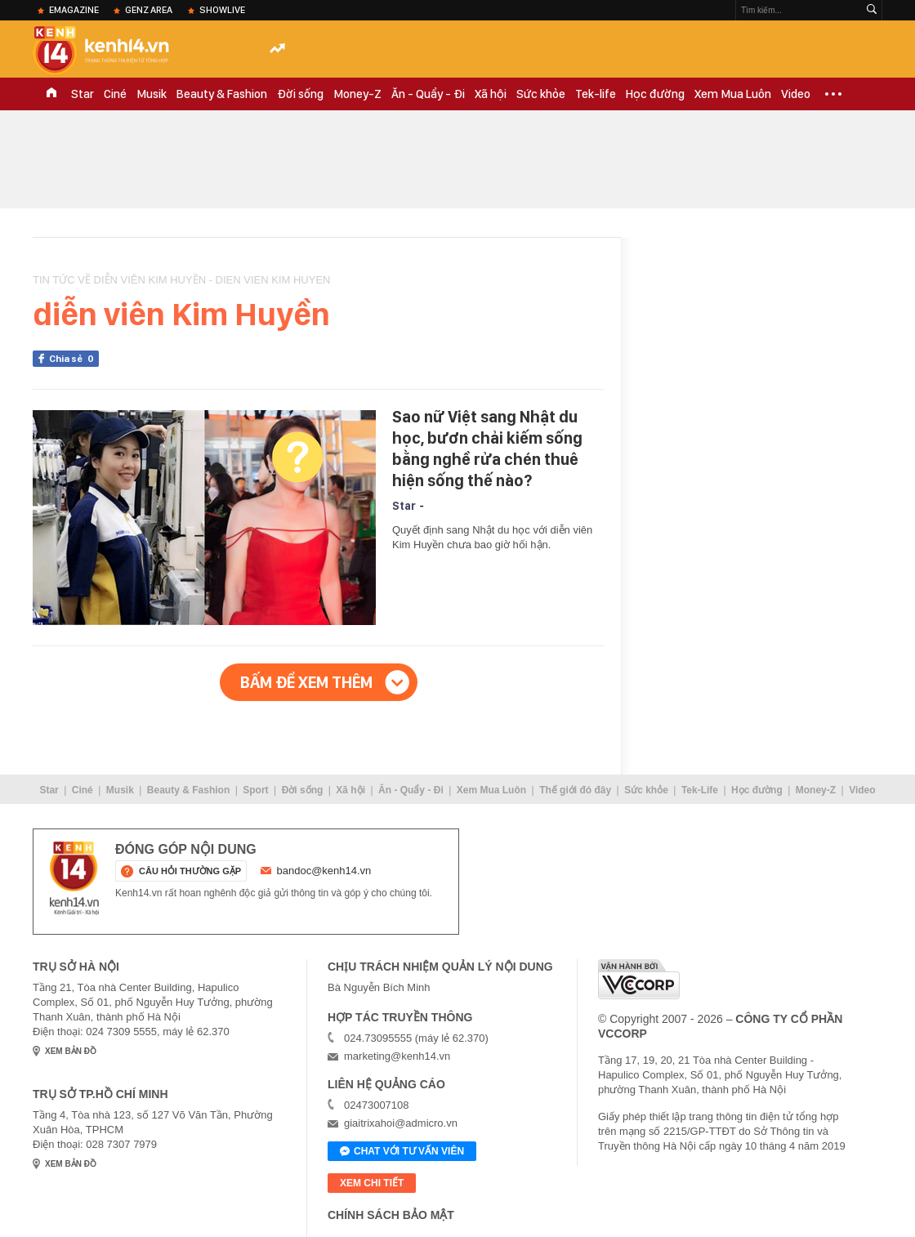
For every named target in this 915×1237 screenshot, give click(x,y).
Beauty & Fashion (221, 94)
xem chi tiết (372, 1183)
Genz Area (148, 10)
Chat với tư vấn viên (402, 1152)
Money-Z (357, 94)
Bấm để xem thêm (306, 682)
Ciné (115, 94)
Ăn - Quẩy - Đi (428, 94)
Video (795, 94)
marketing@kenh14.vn (397, 1056)
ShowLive (222, 10)
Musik (151, 94)
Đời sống (300, 94)
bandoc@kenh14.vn (324, 870)
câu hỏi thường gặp (190, 871)
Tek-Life (699, 790)
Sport (255, 790)
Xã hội (491, 94)
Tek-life (595, 94)
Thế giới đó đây (575, 790)
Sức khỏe (540, 94)
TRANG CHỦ (51, 94)
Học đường (655, 94)
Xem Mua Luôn (732, 94)
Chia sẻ (74, 359)
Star (82, 94)
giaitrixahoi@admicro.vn (401, 1123)
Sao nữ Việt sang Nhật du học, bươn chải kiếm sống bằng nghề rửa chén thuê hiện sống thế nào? (487, 448)
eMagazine (74, 10)
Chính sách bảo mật (391, 1214)
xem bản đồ (70, 1051)
